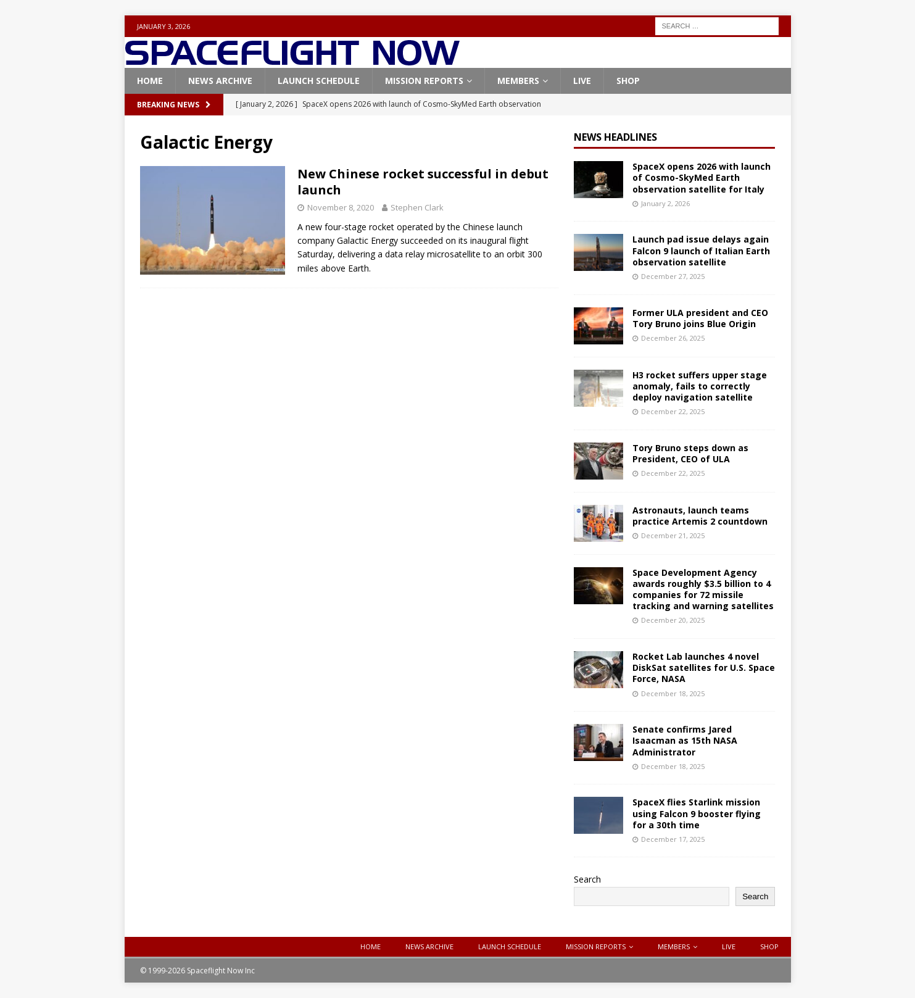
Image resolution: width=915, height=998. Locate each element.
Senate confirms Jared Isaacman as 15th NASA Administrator (684, 740)
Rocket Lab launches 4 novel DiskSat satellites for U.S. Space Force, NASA (703, 667)
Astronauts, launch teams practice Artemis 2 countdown (700, 515)
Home (150, 80)
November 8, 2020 (340, 207)
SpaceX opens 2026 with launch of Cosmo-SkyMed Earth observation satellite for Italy (701, 177)
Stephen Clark (417, 207)
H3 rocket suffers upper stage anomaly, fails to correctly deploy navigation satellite (699, 386)
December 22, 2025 (673, 411)
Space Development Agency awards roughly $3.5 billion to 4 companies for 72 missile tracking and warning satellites (703, 589)
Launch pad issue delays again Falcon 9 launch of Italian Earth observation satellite (701, 250)
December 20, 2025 (673, 620)
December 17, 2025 (673, 839)
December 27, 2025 (673, 276)
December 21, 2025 (673, 535)
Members (518, 80)
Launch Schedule (319, 80)
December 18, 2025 (673, 693)
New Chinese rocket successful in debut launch (423, 181)
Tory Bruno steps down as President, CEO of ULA (690, 453)
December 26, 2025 (673, 338)
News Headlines (615, 137)
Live (582, 80)
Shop (628, 80)
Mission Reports (424, 80)
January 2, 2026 (665, 203)
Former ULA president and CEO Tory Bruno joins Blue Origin (700, 318)
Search (587, 879)
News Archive (220, 80)
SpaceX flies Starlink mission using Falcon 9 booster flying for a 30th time (696, 813)
